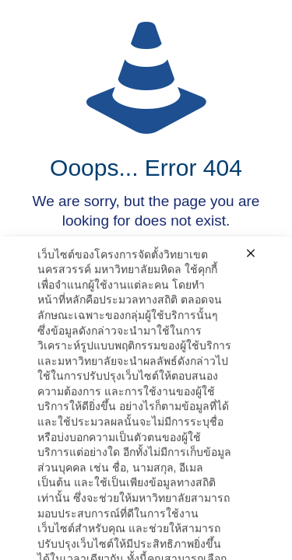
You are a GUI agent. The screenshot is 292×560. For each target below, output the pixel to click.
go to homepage (153, 295)
